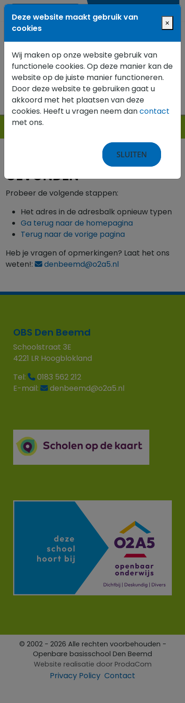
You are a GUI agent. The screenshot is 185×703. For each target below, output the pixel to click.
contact (154, 111)
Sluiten (131, 154)
